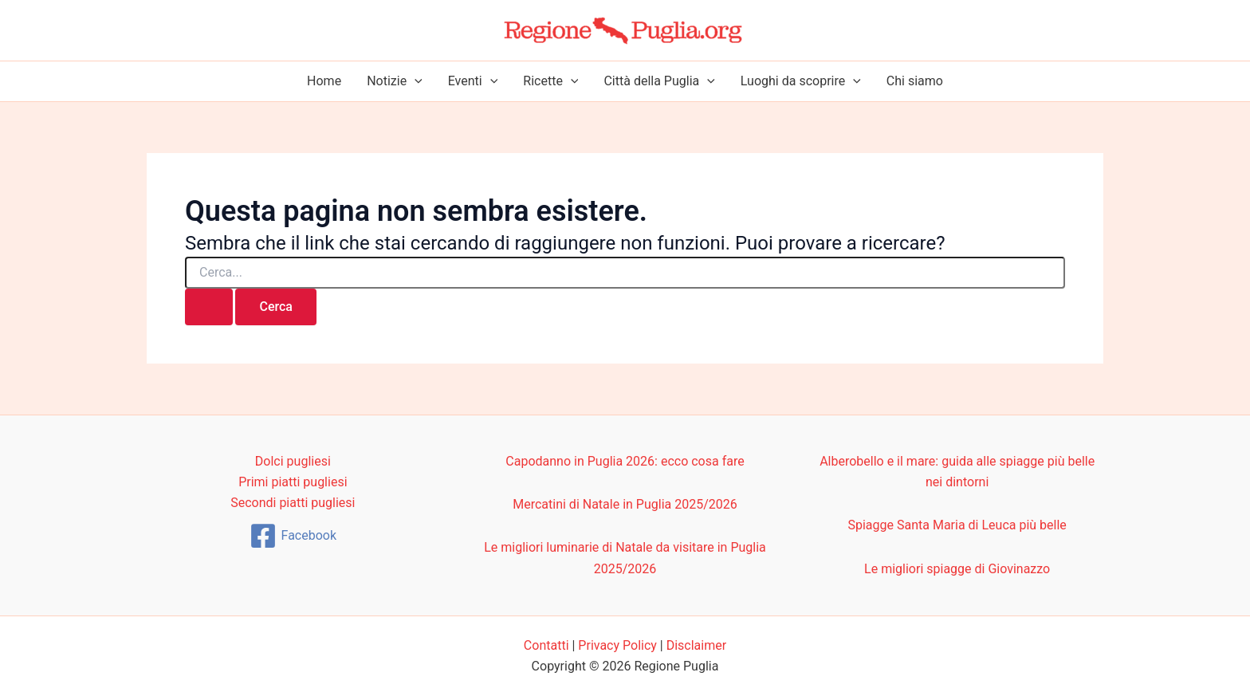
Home (324, 80)
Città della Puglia (658, 81)
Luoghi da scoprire (801, 81)
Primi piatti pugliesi (292, 482)
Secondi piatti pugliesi (292, 502)
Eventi (473, 81)
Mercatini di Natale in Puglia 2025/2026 (625, 504)
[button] (415, 81)
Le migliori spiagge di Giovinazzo (957, 568)
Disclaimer (696, 645)
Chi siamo (914, 80)
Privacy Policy (617, 645)
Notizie (395, 81)
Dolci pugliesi (293, 461)
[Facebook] (292, 535)
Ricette (550, 81)
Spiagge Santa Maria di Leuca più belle (956, 525)
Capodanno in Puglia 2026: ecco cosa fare (624, 461)
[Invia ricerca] (209, 307)
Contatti (546, 645)
